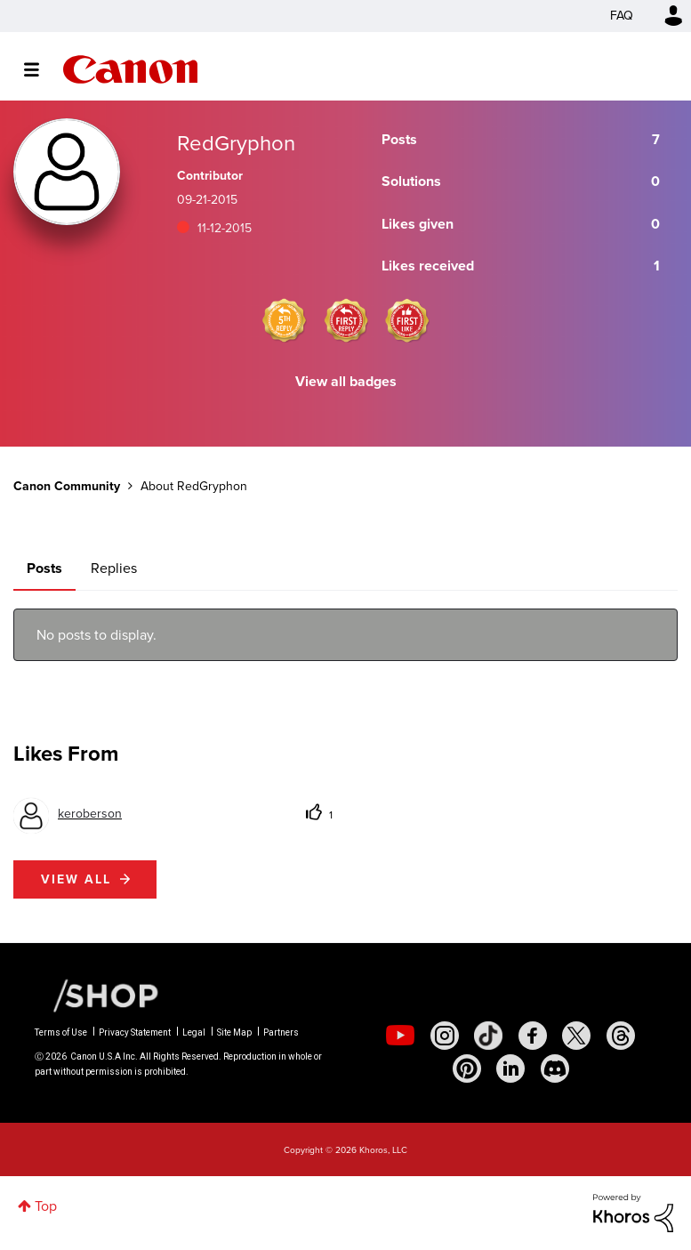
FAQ (621, 15)
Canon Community (130, 69)
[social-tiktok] (488, 1035)
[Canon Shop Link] (97, 995)
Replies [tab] (114, 568)
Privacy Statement (135, 1032)
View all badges (346, 381)
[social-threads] (621, 1035)
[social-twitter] (576, 1035)
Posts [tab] (44, 568)
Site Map (234, 1032)
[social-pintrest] (467, 1068)
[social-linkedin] (510, 1068)
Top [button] (46, 1206)
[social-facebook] (532, 1035)
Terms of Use (61, 1032)
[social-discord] (555, 1068)
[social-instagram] (444, 1035)
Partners (281, 1032)
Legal (193, 1032)
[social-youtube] (400, 1035)
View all (76, 879)
